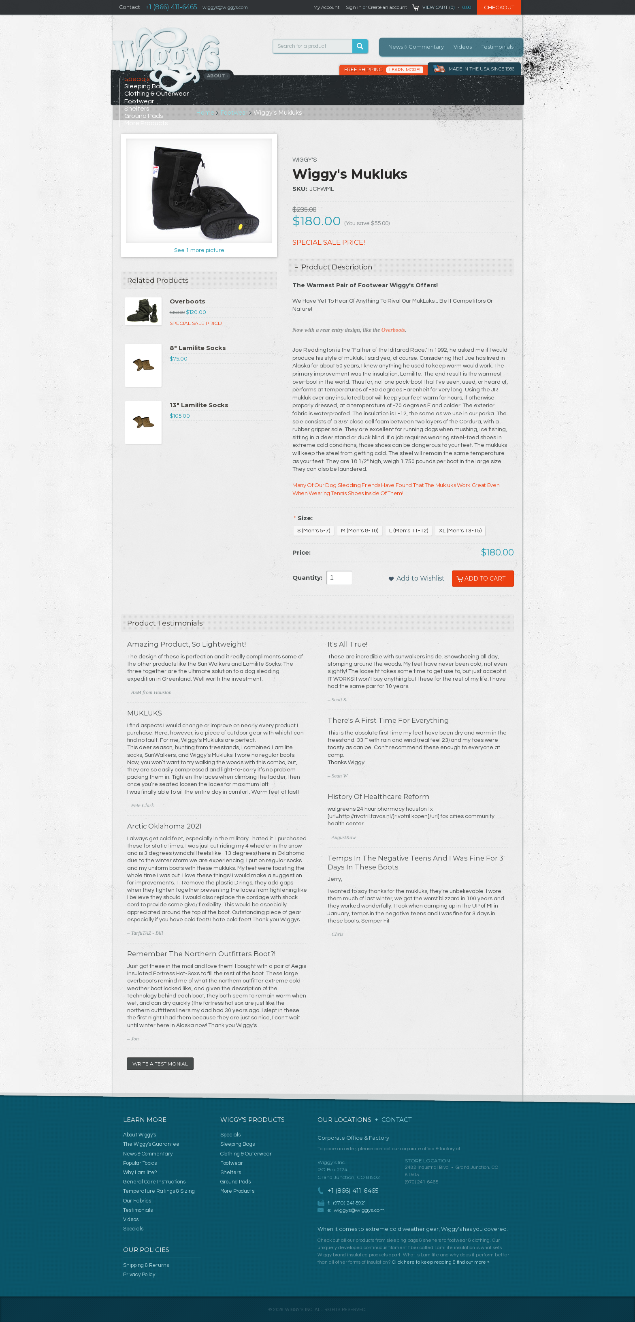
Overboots (187, 301)
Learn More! (404, 70)
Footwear (234, 112)
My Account (326, 7)
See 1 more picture (199, 250)
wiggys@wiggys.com (359, 1210)
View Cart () (438, 7)
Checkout (499, 7)
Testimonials (498, 46)
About (217, 76)
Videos (463, 46)
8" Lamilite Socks (198, 348)
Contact (129, 7)
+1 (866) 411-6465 (171, 7)
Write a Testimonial (160, 1064)
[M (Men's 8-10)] (359, 531)
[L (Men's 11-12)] (409, 531)
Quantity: (307, 577)
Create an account (387, 7)
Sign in (354, 7)
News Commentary (416, 46)
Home (205, 112)
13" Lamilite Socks (199, 405)
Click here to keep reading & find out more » (441, 1262)
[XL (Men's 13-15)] (460, 531)
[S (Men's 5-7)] (314, 531)
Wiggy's (304, 160)
